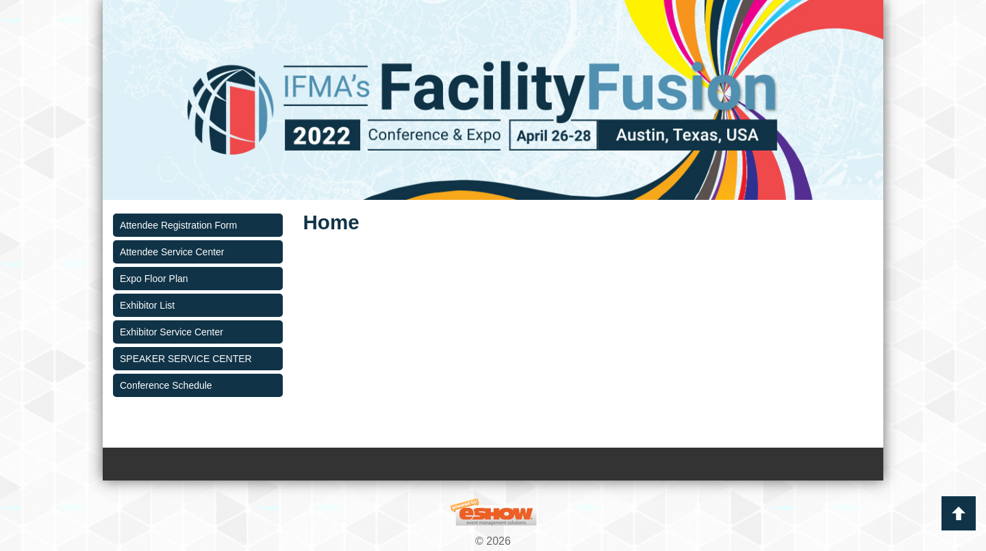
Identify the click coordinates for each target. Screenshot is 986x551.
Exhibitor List (147, 305)
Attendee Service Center (172, 251)
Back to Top (958, 513)
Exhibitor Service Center (171, 331)
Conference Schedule (166, 385)
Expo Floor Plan (154, 278)
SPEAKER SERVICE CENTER (186, 358)
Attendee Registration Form (178, 225)
